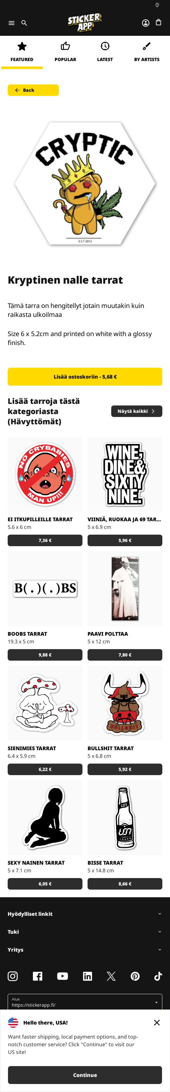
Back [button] (24, 90)
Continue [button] (85, 1075)
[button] (82, 1002)
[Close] (157, 1022)
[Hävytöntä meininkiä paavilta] (125, 588)
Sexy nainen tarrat (36, 862)
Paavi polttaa (108, 633)
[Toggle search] (23, 23)
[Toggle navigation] (11, 23)
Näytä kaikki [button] (137, 411)
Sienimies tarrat (32, 748)
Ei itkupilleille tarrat (40, 519)
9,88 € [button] (45, 655)
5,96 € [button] (125, 540)
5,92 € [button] (125, 769)
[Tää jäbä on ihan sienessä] (45, 703)
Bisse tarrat (105, 862)
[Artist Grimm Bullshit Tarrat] (125, 703)
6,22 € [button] (45, 769)
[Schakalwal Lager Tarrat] (125, 817)
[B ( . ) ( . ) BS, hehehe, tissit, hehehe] (45, 588)
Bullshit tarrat (111, 748)
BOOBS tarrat (27, 633)
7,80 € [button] (125, 655)
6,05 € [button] (45, 884)
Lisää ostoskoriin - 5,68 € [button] (85, 376)
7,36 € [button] (45, 540)
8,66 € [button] (125, 884)
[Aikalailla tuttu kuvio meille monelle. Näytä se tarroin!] (125, 474)
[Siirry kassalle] (158, 22)
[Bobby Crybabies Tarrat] (45, 474)
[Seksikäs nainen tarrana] (45, 817)
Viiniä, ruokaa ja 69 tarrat (125, 519)
